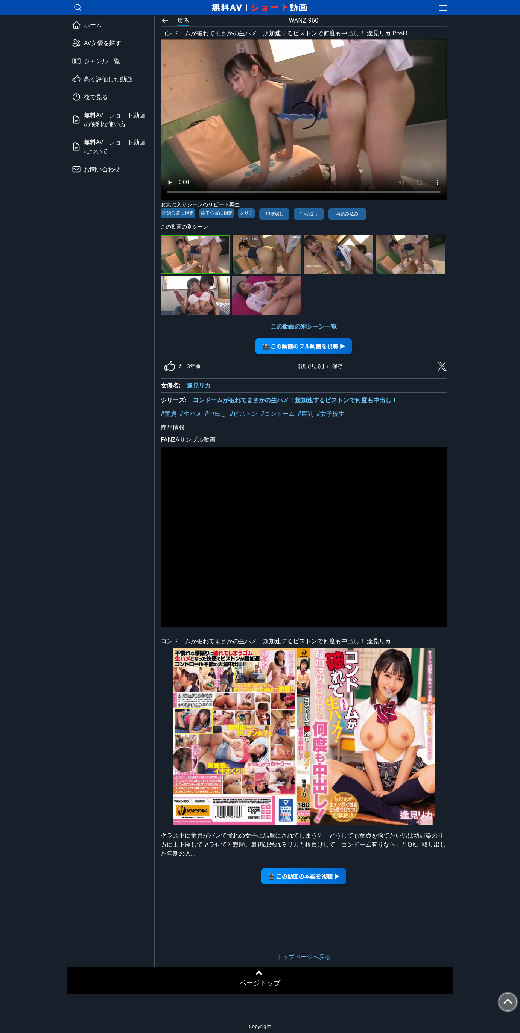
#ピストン (243, 413)
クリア (246, 213)
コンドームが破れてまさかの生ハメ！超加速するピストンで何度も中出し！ (295, 400)
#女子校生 (330, 413)
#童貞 (168, 413)
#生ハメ (190, 413)
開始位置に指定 (178, 213)
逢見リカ (199, 385)
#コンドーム (277, 413)
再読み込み (347, 214)
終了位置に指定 (217, 213)
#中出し (216, 413)
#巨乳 (305, 413)
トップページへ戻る (304, 957)
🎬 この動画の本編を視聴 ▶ (304, 876)
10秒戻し (274, 214)
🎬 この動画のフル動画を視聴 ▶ (303, 346)
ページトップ (260, 982)
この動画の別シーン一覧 (304, 326)
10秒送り (309, 214)
